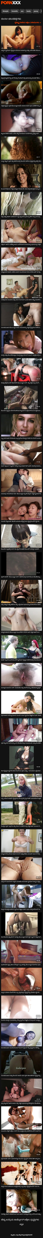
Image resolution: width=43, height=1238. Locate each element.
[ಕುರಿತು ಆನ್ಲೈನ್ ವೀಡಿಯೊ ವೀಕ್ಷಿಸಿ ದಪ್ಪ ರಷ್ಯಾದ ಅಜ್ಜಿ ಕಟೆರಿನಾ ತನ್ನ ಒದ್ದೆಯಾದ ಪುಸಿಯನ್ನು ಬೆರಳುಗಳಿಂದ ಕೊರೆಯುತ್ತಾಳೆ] (21, 591)
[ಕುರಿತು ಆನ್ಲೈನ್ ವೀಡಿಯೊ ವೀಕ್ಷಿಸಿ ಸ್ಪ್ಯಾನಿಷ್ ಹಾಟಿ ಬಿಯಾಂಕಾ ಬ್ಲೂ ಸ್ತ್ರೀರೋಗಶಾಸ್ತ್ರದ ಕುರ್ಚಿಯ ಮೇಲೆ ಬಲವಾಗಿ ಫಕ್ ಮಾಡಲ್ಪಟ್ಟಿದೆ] (21, 425)
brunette (15, 11)
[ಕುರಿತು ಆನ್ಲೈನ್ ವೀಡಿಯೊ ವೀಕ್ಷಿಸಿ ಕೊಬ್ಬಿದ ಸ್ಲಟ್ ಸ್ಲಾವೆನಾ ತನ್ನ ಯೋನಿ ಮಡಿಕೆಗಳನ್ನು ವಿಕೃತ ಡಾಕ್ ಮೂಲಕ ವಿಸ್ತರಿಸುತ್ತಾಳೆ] (21, 813)
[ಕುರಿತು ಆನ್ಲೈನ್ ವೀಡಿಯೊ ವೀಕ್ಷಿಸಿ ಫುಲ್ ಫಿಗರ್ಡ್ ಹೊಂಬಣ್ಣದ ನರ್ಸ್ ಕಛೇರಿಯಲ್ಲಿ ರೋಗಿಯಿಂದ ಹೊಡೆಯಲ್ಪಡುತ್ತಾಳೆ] (21, 563)
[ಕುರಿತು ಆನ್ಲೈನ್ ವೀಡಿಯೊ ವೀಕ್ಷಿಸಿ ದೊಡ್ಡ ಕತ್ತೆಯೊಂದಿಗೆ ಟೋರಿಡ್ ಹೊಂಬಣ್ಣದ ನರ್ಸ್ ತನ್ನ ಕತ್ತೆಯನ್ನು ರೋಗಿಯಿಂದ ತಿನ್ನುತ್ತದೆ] (21, 369)
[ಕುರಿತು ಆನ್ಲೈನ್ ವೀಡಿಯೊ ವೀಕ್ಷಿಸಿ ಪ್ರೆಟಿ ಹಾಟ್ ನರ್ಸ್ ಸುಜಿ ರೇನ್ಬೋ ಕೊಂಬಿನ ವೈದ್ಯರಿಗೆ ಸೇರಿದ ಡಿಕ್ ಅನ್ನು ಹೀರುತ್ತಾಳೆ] (21, 1145)
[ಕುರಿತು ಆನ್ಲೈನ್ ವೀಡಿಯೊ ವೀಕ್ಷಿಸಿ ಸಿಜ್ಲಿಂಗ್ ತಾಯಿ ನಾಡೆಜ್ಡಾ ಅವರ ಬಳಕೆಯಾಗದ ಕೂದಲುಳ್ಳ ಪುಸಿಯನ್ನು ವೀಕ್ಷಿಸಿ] (21, 231)
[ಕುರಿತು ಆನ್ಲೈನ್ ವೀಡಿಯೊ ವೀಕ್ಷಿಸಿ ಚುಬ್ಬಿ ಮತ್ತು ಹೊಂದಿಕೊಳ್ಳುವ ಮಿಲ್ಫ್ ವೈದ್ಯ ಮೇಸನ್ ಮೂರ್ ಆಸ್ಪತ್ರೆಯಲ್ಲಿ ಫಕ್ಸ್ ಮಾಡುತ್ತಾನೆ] (21, 342)
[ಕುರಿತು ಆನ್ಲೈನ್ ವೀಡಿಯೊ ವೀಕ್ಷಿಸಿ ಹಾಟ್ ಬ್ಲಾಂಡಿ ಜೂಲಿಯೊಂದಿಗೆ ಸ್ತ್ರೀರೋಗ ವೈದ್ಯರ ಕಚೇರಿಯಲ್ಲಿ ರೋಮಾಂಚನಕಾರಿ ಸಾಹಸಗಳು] (21, 647)
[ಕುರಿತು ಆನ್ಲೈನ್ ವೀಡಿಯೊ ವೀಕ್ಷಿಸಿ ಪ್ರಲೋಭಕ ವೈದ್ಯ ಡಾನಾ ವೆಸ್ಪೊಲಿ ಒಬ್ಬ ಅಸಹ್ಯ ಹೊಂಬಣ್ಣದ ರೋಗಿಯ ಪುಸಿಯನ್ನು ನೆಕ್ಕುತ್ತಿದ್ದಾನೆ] (21, 951)
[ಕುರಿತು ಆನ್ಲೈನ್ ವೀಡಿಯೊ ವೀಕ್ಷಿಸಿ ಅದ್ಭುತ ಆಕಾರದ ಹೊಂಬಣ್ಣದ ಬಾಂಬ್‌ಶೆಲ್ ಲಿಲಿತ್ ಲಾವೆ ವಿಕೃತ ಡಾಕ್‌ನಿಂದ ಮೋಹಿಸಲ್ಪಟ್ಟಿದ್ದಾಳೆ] (21, 619)
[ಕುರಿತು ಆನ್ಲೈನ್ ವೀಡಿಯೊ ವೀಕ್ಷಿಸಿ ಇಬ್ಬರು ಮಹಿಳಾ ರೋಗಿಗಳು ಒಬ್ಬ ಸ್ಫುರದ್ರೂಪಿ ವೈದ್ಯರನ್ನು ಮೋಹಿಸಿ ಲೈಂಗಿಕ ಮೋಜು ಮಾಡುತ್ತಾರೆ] (21, 979)
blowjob (5, 11)
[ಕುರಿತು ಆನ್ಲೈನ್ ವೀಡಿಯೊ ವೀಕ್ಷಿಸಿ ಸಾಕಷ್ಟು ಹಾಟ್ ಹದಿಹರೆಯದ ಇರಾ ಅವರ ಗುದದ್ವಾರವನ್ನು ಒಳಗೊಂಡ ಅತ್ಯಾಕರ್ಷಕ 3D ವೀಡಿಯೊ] (21, 1201)
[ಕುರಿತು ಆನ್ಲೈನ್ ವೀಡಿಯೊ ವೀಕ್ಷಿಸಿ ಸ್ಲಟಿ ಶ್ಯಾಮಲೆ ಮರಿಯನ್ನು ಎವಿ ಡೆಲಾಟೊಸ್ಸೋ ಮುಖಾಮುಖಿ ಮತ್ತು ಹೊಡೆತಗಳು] (21, 730)
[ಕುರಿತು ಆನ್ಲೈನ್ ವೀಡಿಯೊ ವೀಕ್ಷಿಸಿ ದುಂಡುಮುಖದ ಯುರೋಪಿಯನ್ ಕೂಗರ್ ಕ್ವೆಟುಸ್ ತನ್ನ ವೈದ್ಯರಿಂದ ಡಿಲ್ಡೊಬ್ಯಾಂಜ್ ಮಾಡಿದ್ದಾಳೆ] (21, 1034)
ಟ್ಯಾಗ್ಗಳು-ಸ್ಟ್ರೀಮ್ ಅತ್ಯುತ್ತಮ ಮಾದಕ (11, 2)
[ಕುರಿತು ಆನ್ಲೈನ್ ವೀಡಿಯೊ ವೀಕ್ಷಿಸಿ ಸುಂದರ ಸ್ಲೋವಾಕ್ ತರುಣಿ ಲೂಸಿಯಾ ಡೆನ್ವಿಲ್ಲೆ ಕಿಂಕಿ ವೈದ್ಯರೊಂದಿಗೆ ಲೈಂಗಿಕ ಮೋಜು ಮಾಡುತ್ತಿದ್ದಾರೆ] (21, 508)
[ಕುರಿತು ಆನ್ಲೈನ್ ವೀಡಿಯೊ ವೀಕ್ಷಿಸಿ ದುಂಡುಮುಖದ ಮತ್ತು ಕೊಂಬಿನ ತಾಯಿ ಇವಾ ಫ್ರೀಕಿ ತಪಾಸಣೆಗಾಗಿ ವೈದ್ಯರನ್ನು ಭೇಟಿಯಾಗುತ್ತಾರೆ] (21, 1062)
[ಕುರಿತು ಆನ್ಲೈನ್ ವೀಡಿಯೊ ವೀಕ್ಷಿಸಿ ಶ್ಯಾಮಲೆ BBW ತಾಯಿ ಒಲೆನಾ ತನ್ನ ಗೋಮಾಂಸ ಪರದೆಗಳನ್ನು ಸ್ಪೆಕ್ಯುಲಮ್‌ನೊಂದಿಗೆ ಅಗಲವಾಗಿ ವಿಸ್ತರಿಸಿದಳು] (21, 120)
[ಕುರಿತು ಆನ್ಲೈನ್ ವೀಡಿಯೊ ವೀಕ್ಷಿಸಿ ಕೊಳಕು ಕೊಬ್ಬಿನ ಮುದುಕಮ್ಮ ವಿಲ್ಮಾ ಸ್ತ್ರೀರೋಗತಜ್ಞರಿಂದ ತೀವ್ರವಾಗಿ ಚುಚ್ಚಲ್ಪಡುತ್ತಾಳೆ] (21, 1007)
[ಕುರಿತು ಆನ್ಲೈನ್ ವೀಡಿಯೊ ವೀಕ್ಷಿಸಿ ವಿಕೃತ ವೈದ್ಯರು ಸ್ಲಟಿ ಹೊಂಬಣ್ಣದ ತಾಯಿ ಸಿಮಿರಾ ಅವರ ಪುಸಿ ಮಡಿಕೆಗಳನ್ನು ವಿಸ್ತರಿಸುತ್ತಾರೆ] (21, 92)
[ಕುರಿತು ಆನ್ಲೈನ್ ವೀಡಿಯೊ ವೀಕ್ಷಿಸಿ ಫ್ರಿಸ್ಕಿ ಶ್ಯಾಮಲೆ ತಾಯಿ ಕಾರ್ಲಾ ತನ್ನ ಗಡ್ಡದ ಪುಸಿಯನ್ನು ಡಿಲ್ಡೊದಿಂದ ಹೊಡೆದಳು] (21, 1090)
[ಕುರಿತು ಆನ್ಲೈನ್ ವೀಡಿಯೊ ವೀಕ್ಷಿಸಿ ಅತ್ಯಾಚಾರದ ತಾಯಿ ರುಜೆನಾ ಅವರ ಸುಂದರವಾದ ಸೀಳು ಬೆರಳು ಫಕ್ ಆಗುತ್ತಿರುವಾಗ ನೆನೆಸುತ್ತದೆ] (21, 259)
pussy (36, 11)
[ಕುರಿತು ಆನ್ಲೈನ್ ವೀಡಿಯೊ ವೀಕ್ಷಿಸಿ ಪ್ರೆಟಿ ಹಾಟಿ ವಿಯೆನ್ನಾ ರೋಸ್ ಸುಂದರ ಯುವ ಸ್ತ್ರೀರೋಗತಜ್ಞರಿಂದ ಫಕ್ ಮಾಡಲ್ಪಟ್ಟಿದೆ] (21, 702)
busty (29, 11)
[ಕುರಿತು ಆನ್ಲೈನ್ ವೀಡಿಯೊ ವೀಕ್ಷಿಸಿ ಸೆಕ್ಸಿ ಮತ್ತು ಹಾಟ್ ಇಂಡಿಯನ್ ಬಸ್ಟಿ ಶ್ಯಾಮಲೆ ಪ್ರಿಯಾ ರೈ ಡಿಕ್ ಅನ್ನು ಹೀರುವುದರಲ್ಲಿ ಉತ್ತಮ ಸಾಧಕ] (21, 203)
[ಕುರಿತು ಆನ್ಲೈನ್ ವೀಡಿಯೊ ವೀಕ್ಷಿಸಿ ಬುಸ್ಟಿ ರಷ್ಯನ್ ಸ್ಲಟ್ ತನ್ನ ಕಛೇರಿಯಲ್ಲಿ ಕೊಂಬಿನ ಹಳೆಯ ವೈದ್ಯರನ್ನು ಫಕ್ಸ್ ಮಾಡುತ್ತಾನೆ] (21, 148)
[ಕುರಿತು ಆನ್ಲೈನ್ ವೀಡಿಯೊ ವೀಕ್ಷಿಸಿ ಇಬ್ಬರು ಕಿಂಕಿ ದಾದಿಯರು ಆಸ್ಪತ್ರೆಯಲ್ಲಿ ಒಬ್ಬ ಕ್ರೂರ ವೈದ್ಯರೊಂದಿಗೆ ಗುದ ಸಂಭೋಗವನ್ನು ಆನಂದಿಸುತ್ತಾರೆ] (21, 1173)
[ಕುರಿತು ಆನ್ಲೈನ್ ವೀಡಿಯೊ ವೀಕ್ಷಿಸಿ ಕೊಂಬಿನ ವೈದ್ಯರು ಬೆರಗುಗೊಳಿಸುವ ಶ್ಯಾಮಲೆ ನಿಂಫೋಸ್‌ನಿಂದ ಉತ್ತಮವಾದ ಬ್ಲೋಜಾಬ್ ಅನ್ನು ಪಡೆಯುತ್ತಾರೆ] (21, 397)
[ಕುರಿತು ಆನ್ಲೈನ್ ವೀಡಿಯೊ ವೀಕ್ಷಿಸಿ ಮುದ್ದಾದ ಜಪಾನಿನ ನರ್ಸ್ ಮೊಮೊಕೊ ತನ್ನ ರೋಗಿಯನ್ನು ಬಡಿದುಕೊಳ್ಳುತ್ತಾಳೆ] (21, 674)
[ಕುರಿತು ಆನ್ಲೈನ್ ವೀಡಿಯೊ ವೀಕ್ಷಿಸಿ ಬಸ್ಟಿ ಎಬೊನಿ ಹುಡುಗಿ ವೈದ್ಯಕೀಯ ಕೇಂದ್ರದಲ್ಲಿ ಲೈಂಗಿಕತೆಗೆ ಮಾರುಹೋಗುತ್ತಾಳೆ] (21, 785)
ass (22, 11)
